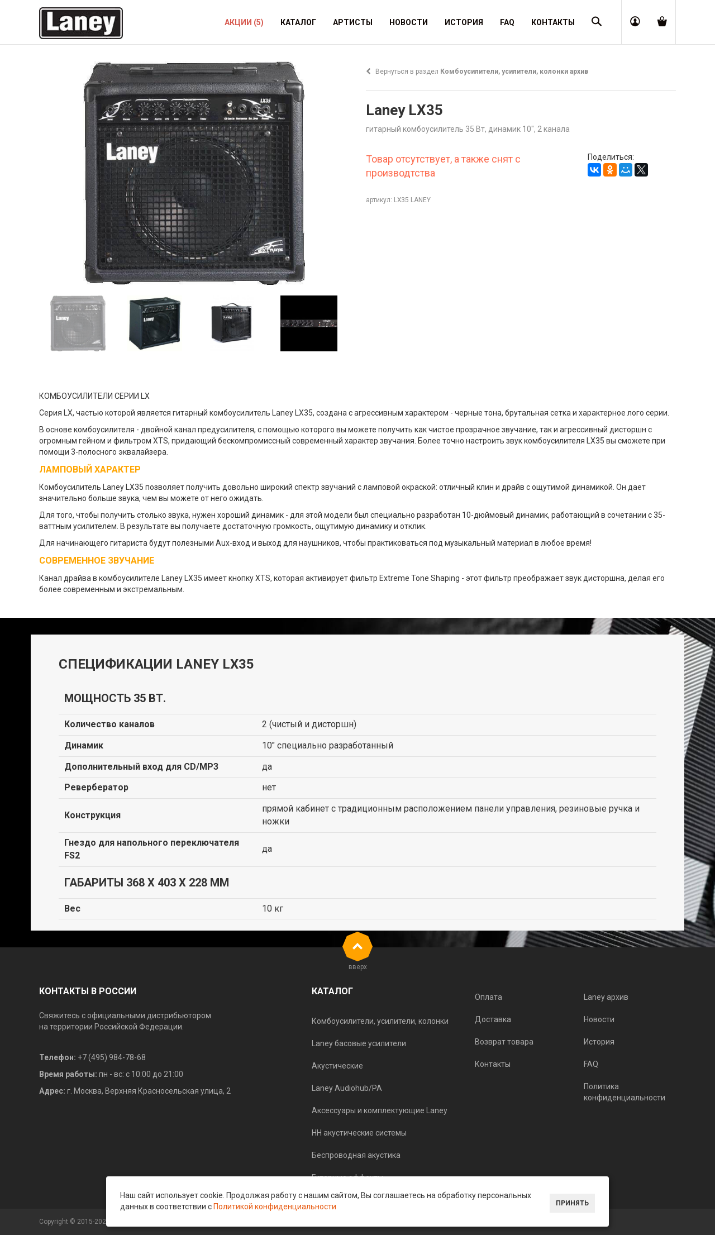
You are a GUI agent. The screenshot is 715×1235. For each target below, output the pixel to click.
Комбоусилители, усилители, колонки (380, 1021)
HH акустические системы (359, 1132)
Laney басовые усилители (359, 1043)
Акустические (337, 1065)
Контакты (493, 1064)
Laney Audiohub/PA (347, 1088)
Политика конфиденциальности (624, 1092)
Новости (599, 1019)
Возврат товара (504, 1041)
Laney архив (606, 997)
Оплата (488, 997)
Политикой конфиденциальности (274, 1206)
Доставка (493, 1019)
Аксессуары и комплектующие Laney (379, 1110)
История (599, 1041)
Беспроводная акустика (356, 1155)
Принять (572, 1203)
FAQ (591, 1064)
